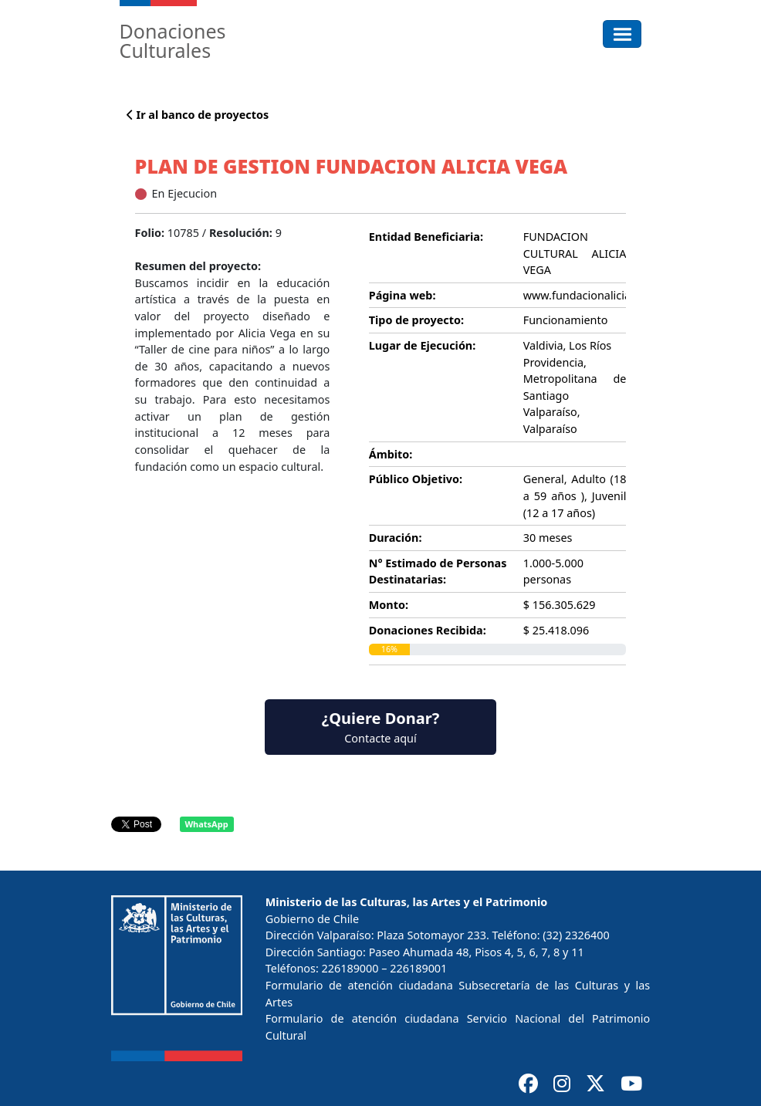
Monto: (388, 604)
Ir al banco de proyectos (198, 114)
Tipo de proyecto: (416, 320)
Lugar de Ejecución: (422, 345)
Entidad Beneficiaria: (426, 236)
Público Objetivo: (415, 479)
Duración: (395, 537)
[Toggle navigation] (622, 34)
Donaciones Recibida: (427, 630)
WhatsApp (206, 824)
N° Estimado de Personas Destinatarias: (438, 571)
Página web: (402, 295)
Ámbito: (391, 454)
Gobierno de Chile (312, 919)
